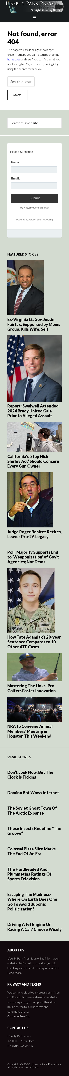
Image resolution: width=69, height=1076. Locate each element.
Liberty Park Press (34, 6)
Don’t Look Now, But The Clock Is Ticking (30, 774)
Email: (15, 178)
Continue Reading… (19, 1016)
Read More (14, 972)
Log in (34, 1067)
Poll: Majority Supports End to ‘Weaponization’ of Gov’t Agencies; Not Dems (33, 557)
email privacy (42, 207)
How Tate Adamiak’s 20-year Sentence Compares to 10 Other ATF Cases (34, 642)
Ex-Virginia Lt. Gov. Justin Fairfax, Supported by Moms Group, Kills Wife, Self (33, 324)
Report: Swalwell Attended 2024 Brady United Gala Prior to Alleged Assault (33, 410)
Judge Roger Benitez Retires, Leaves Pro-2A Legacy (34, 534)
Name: (15, 162)
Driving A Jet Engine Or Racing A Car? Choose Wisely (34, 927)
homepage (14, 59)
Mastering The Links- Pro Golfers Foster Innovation (31, 688)
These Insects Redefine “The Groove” (34, 831)
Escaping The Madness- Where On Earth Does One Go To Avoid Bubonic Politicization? (32, 901)
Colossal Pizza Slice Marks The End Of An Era (31, 851)
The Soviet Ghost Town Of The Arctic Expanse (32, 810)
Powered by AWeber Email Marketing (34, 219)
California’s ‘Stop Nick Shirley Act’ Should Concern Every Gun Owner (33, 461)
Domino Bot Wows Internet (33, 792)
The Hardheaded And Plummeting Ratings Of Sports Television (29, 874)
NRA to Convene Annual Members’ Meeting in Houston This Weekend (30, 731)
